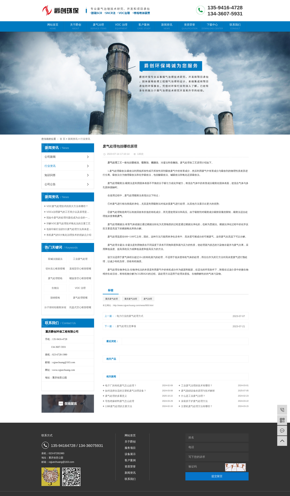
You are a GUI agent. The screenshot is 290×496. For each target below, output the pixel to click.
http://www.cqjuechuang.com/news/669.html (133, 305)
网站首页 (52, 26)
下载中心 (212, 26)
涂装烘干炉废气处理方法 (194, 401)
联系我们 (235, 26)
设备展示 (130, 454)
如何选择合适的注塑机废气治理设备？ (125, 390)
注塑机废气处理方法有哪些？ (196, 406)
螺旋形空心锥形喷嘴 (80, 278)
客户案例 (144, 26)
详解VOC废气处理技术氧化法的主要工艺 (68, 223)
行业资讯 (85, 138)
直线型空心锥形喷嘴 (80, 268)
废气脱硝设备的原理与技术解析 (198, 390)
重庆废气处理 (111, 299)
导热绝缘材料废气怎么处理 (119, 401)
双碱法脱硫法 (55, 259)
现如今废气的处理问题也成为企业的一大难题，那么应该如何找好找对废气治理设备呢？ (68, 217)
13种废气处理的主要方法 (118, 406)
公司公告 (50, 184)
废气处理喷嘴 (80, 297)
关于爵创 (75, 26)
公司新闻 (50, 156)
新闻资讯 (166, 26)
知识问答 (50, 175)
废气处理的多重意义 (116, 395)
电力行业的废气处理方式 (130, 316)
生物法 (55, 288)
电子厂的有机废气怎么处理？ (121, 385)
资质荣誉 (189, 26)
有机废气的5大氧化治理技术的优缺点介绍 (68, 234)
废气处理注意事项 (126, 326)
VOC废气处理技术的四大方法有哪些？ (67, 206)
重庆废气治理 (130, 299)
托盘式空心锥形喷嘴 (80, 307)
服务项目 (130, 447)
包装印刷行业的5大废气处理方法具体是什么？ (68, 229)
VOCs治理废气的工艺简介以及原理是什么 (68, 211)
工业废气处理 (80, 259)
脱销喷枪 (55, 297)
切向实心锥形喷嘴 (55, 268)
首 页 (62, 138)
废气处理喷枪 (55, 278)
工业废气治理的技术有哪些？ (196, 385)
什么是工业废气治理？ (193, 395)
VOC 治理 (121, 26)
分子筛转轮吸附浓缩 (55, 307)
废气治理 (98, 26)
